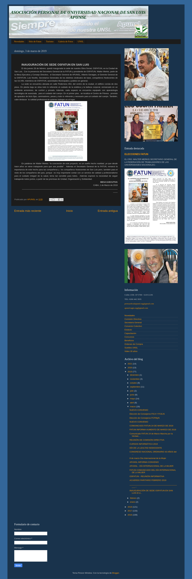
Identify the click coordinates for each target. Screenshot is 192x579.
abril (132, 403)
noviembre (135, 379)
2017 (130, 511)
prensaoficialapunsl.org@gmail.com (139, 304)
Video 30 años (130, 351)
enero (133, 502)
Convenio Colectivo (133, 326)
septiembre (135, 387)
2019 (130, 372)
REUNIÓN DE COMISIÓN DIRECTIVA (147, 440)
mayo (133, 398)
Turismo (50, 41)
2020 (130, 367)
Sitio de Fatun (35, 41)
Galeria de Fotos (65, 41)
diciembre (134, 375)
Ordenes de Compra (133, 344)
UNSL (81, 41)
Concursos (129, 337)
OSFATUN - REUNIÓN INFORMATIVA (147, 476)
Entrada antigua (108, 210)
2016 (130, 515)
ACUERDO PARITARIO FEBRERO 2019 (148, 480)
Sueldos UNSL (131, 348)
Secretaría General (133, 322)
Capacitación (130, 333)
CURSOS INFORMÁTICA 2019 (144, 444)
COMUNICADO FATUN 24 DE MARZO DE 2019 (151, 426)
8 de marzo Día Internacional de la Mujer (148, 458)
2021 (130, 364)
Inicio (69, 210)
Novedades (19, 41)
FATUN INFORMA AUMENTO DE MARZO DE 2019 (153, 429)
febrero (133, 498)
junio (132, 395)
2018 (130, 507)
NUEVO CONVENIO (139, 410)
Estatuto (128, 330)
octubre (133, 383)
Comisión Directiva (132, 319)
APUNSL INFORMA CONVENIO (144, 462)
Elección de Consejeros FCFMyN (145, 418)
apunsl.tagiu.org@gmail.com (136, 308)
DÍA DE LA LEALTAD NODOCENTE (146, 448)
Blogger (115, 573)
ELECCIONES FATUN (136, 154)
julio (132, 391)
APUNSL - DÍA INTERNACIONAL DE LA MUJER (151, 466)
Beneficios (129, 340)
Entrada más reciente (27, 210)
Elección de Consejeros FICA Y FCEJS (147, 414)
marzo (133, 406)
